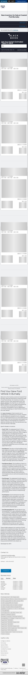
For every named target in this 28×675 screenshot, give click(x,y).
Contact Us (6, 570)
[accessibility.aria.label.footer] (20, 673)
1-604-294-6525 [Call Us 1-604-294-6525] (10, 561)
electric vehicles (5, 403)
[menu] (25, 7)
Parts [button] (14, 578)
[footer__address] (14, 557)
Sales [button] (2, 578)
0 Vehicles (15, 30)
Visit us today (11, 539)
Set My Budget (22, 26)
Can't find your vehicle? (22, 49)
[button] (3, 1)
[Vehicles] (14, 46)
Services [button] (8, 578)
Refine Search (22, 22)
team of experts (7, 413)
